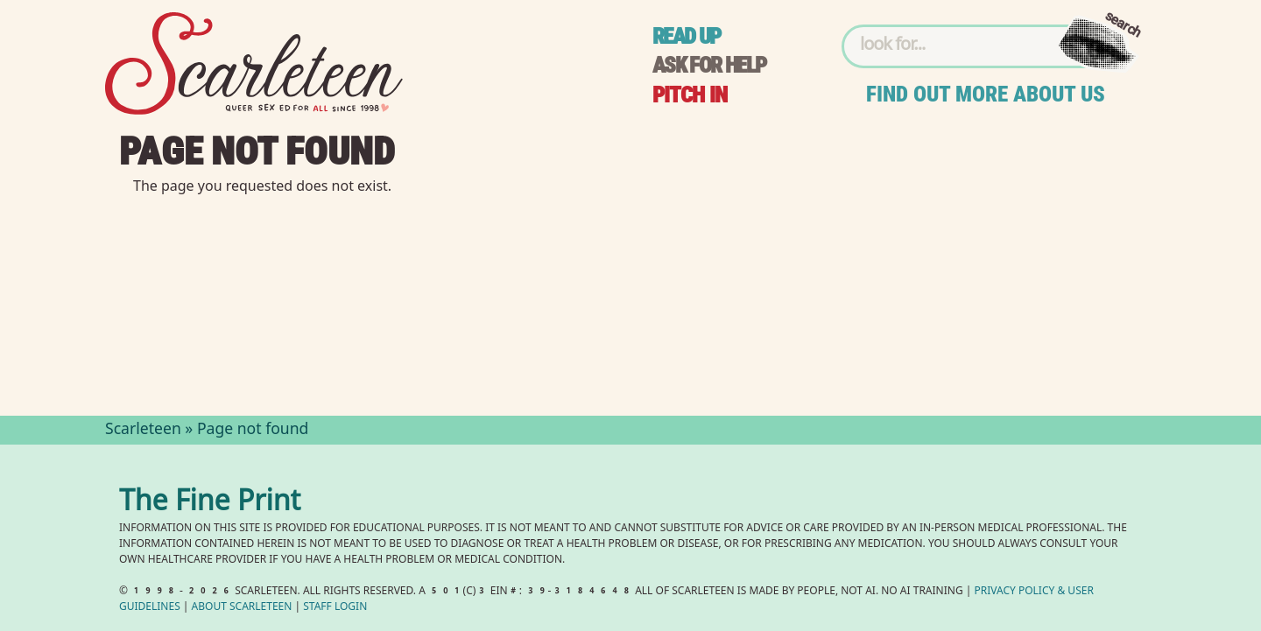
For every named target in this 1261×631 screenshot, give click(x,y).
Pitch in (690, 95)
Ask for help (709, 65)
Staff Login (335, 608)
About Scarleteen (242, 608)
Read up (686, 36)
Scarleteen (143, 430)
